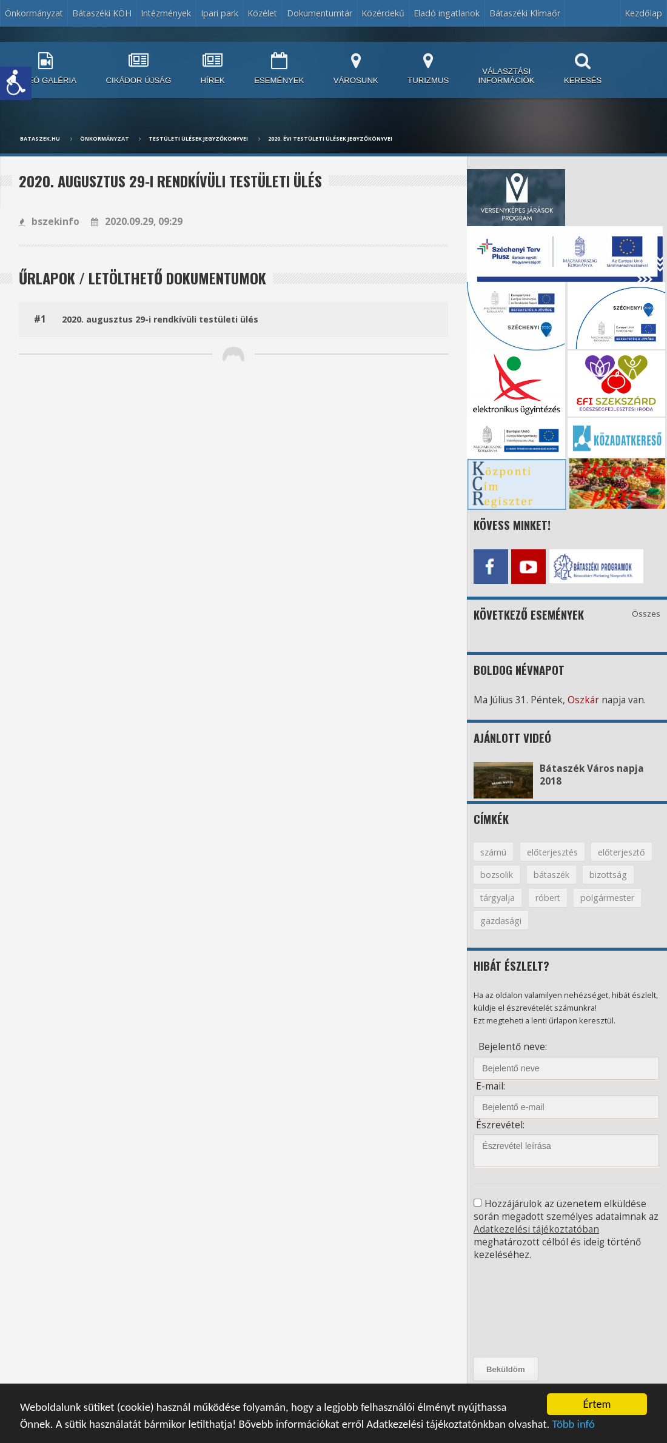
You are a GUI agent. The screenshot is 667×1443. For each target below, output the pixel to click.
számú (493, 852)
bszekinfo (49, 221)
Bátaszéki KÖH (102, 13)
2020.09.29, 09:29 (137, 221)
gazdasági (500, 920)
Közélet (262, 13)
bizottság (608, 874)
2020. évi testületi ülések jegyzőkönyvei (330, 138)
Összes (646, 613)
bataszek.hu (40, 138)
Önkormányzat (34, 13)
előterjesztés (552, 852)
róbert (547, 897)
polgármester (607, 897)
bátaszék (551, 874)
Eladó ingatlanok (447, 13)
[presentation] (528, 1309)
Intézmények (166, 13)
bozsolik (496, 874)
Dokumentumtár (319, 13)
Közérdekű (382, 13)
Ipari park (219, 13)
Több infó (573, 1425)
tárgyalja (497, 897)
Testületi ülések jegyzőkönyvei (198, 138)
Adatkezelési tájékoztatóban (536, 1229)
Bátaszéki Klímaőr (524, 13)
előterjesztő (621, 852)
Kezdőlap (643, 13)
